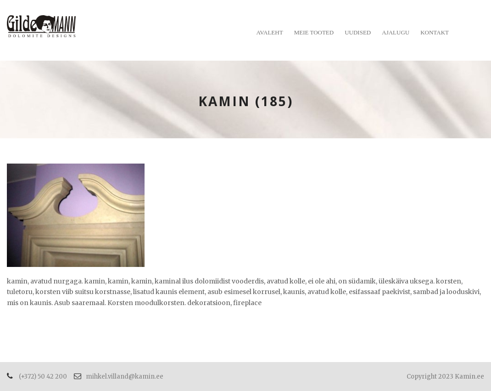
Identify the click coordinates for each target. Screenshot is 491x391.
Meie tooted (314, 32)
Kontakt (434, 32)
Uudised (358, 32)
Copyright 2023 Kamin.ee (445, 376)
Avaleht (270, 32)
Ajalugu (395, 32)
